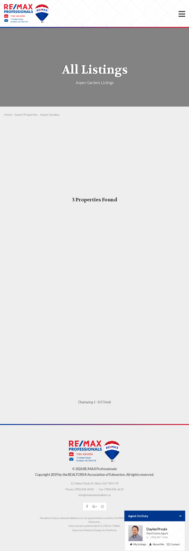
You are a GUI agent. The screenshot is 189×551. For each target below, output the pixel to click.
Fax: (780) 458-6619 (111, 489)
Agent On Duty (154, 515)
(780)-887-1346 (157, 537)
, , (94, 483)
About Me (156, 544)
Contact (173, 544)
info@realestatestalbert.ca (94, 495)
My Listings (138, 544)
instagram (102, 506)
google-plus (94, 506)
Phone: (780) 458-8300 (79, 489)
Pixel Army (111, 530)
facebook (87, 506)
